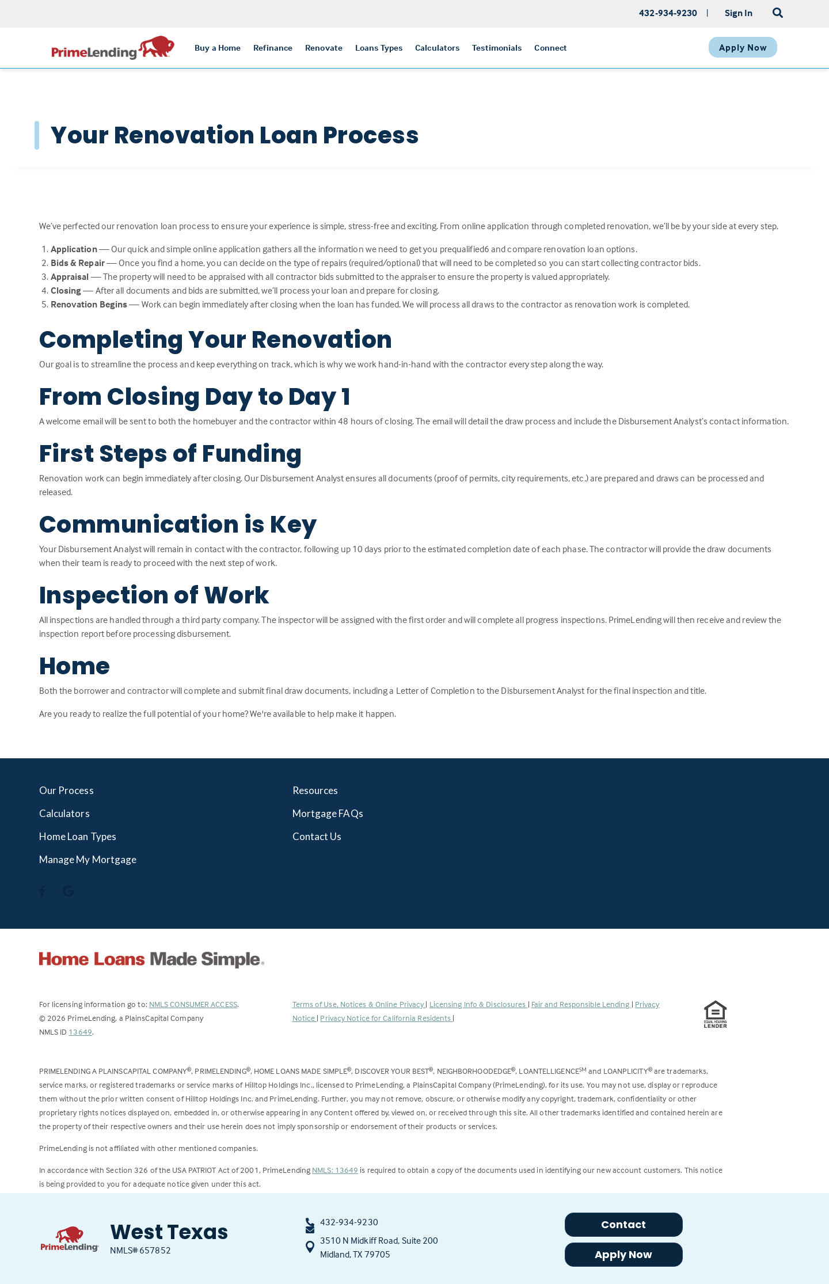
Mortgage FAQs (327, 813)
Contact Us (317, 836)
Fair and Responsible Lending (581, 1004)
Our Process (66, 790)
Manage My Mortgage (88, 859)
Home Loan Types (78, 836)
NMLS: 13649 (335, 1170)
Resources (315, 790)
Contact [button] (624, 1224)
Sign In (739, 12)
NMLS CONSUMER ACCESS (193, 1004)
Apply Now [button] (624, 1254)
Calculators (64, 813)
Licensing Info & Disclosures (478, 1004)
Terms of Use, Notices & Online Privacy (359, 1004)
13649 (80, 1031)
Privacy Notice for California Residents (386, 1018)
